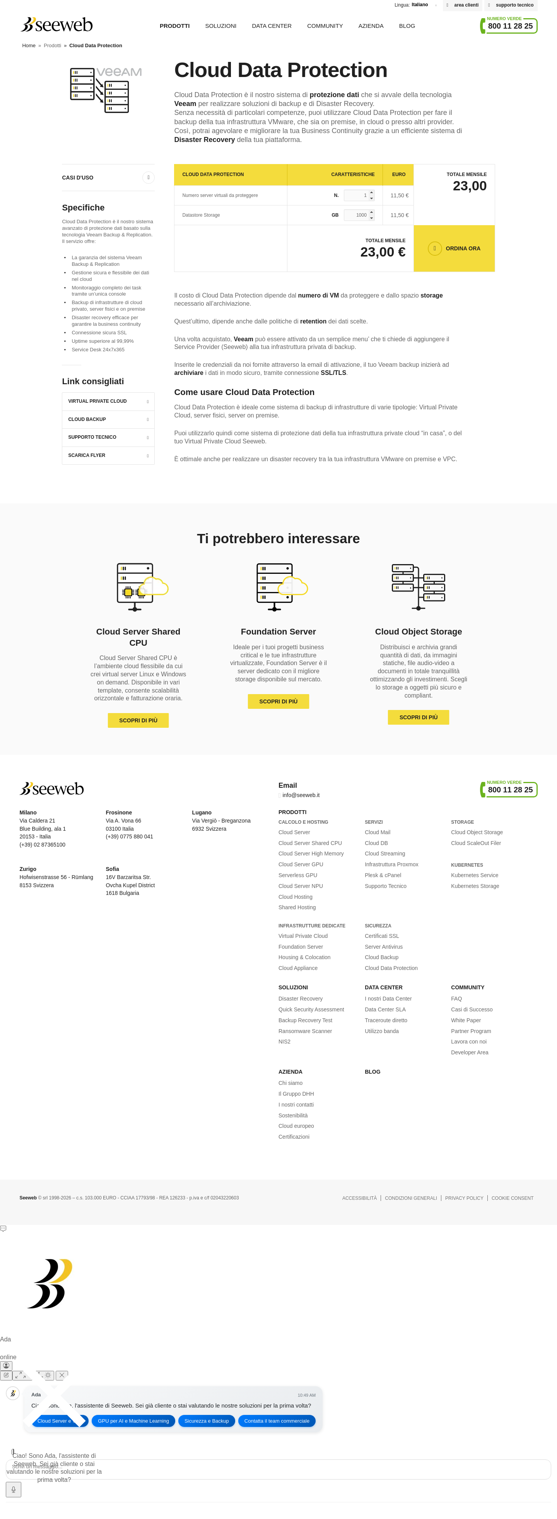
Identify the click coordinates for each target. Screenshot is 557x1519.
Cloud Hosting (295, 897)
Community (325, 25)
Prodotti (175, 25)
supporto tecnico (514, 5)
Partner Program (471, 1031)
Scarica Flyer (86, 455)
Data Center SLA (385, 1009)
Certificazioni (293, 1137)
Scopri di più (138, 720)
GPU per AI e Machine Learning (133, 1421)
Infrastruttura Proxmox (392, 864)
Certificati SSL (382, 936)
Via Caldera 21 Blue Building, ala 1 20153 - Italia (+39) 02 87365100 (42, 828)
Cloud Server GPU (300, 864)
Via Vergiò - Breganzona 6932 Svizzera (221, 820)
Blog (407, 25)
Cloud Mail (377, 832)
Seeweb (56, 24)
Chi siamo (290, 1083)
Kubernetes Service (474, 875)
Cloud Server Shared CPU (310, 843)
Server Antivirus (384, 947)
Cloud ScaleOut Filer (476, 843)
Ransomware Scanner (305, 1031)
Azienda (371, 25)
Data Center (272, 25)
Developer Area (470, 1052)
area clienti (466, 5)
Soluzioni (221, 25)
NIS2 (284, 1041)
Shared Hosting (297, 907)
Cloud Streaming (385, 853)
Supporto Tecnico (92, 437)
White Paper (466, 1020)
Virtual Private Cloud (97, 401)
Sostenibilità (293, 1115)
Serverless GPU (297, 875)
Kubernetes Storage (475, 886)
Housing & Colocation (304, 957)
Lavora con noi (469, 1041)
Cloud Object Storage (477, 832)
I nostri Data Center (388, 999)
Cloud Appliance (298, 968)
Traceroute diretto (386, 1020)
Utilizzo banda (382, 1031)
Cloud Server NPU (300, 886)
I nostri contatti (296, 1105)
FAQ (456, 999)
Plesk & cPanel (383, 875)
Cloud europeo (296, 1126)
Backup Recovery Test (305, 1020)
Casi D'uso (77, 177)
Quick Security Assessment (311, 1009)
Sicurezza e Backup (207, 1421)
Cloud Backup (87, 419)
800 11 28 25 (510, 26)
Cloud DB (376, 843)
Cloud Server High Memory (311, 853)
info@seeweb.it (301, 795)
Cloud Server (294, 832)
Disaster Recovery (300, 999)
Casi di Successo (471, 1009)
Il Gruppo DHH (296, 1094)
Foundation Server (300, 947)
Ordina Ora (463, 248)
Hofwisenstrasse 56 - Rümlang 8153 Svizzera (56, 877)
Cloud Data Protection (391, 968)
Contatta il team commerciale (276, 1421)
